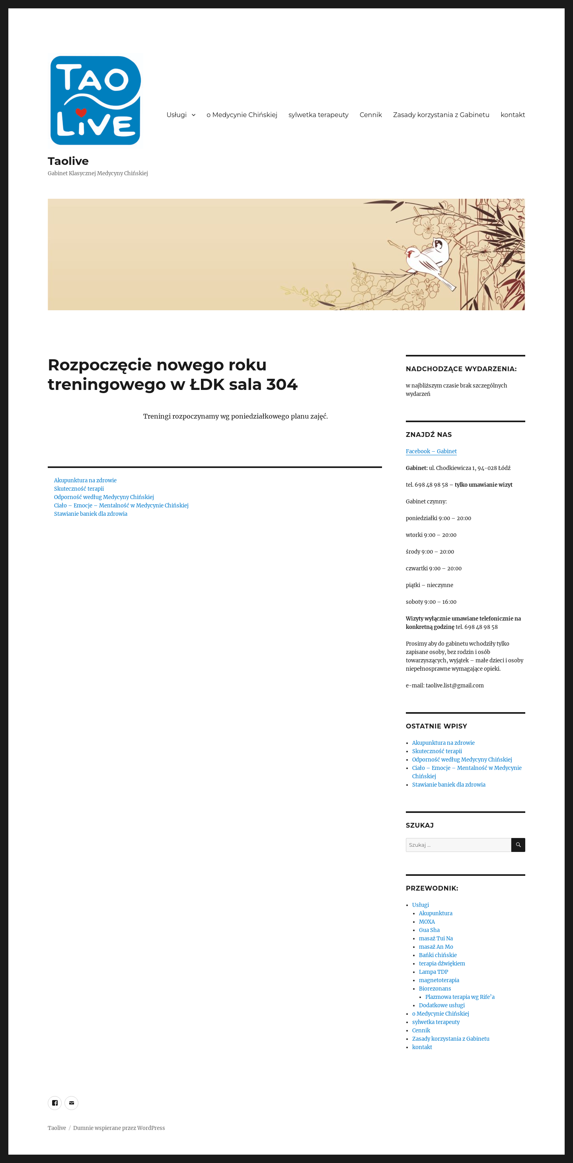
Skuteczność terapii (79, 489)
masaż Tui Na (436, 938)
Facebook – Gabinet (431, 451)
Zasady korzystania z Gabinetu (441, 115)
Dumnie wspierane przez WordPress (119, 1128)
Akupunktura (435, 913)
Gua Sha (429, 930)
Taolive (68, 161)
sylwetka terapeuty (318, 115)
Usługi (176, 115)
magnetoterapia (439, 980)
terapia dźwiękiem (442, 963)
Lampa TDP (433, 972)
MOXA (427, 921)
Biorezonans (435, 988)
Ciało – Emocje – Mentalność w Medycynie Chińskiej (121, 505)
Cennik (371, 115)
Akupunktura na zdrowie (85, 480)
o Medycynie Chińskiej (242, 115)
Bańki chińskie (438, 955)
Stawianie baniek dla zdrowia (90, 514)
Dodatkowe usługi (442, 1005)
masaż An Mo (436, 947)
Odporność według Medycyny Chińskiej (104, 497)
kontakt (513, 115)
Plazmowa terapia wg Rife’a (460, 997)
